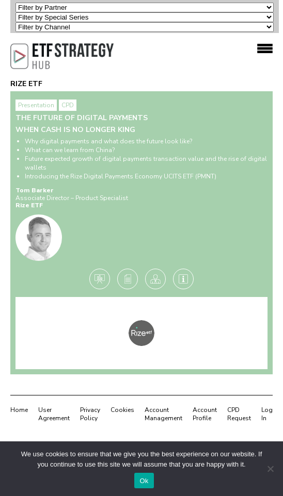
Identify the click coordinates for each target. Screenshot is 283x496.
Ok (143, 481)
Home (19, 410)
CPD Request (239, 414)
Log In (267, 414)
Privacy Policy (90, 414)
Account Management (163, 414)
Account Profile (205, 414)
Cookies (122, 410)
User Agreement (54, 414)
